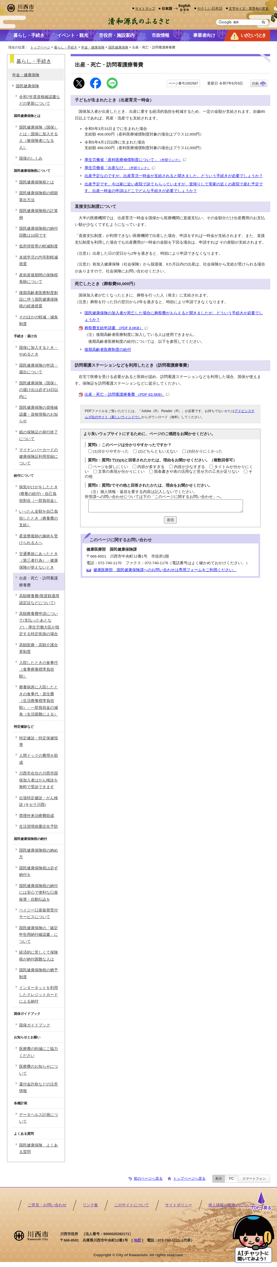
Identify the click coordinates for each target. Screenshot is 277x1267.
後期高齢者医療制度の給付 (107, 350)
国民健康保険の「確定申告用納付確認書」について (38, 935)
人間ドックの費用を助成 (38, 758)
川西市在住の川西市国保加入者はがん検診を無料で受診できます (38, 780)
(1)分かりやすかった (111, 451)
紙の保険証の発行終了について (38, 435)
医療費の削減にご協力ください (38, 1052)
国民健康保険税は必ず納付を (38, 871)
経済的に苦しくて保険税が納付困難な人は (38, 955)
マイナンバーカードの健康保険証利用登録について (38, 457)
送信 (170, 520)
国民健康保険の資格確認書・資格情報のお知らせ (38, 414)
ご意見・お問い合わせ (47, 1205)
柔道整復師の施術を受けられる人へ (38, 539)
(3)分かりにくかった (205, 451)
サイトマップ (145, 8)
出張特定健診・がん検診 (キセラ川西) (38, 801)
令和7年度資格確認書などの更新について (39, 100)
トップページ (40, 47)
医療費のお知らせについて (38, 1069)
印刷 (255, 83)
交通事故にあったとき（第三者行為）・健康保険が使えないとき (38, 560)
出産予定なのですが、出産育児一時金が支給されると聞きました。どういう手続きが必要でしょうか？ (173, 176)
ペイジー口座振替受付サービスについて (38, 913)
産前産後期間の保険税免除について (38, 278)
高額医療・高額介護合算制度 (38, 648)
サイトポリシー (178, 1205)
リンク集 (90, 1205)
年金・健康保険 (92, 47)
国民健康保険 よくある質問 (38, 1148)
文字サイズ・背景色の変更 (249, 8)
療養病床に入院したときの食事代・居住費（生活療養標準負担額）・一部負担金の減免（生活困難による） (38, 700)
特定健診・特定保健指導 (38, 741)
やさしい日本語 (209, 8)
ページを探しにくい (110, 467)
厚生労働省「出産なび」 (119, 168)
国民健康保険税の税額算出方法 (38, 196)
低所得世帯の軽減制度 (38, 246)
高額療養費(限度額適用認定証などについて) (39, 599)
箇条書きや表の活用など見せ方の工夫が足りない (196, 471)
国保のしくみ (30, 158)
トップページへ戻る (189, 1178)
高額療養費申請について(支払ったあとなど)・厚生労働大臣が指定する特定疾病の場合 (39, 624)
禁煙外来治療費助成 (36, 816)
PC (231, 1179)
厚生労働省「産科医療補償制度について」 (135, 160)
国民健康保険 (118, 47)
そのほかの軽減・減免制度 (38, 320)
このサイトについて (131, 1205)
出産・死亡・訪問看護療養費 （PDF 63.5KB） (126, 394)
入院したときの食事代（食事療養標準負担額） (38, 669)
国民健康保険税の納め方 (38, 853)
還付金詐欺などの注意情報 (38, 1087)
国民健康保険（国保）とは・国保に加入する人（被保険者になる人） (38, 137)
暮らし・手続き (65, 47)
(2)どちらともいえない (158, 451)
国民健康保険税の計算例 (38, 214)
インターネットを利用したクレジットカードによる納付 (38, 994)
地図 (137, 1240)
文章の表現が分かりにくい (121, 471)
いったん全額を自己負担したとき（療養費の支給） (38, 518)
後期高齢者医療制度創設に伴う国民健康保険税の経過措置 (38, 299)
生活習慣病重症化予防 (38, 826)
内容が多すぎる (151, 467)
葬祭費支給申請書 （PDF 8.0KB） (116, 328)
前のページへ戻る (148, 1178)
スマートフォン (254, 1179)
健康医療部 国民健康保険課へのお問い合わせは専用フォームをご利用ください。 (165, 570)
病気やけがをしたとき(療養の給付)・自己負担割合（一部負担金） (38, 494)
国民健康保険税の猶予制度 (38, 973)
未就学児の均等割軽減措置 (38, 260)
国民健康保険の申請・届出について (38, 368)
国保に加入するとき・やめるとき (38, 351)
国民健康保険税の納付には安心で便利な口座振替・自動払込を (38, 892)
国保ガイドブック (34, 1025)
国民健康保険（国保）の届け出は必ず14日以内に (38, 390)
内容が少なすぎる (189, 467)
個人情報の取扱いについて (231, 1205)
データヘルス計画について (38, 1118)
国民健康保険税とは (36, 182)
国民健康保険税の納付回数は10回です (38, 231)
